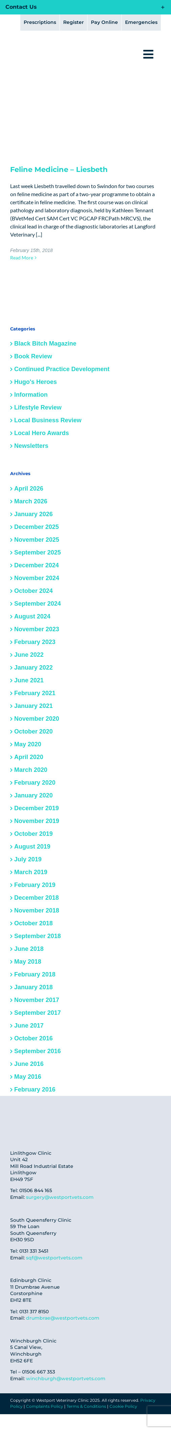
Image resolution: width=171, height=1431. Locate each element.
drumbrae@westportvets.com (62, 1318)
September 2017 (37, 1012)
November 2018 (36, 910)
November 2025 (36, 539)
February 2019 (34, 885)
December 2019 (36, 808)
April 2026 (28, 488)
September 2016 (37, 1051)
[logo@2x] (46, 46)
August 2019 (32, 846)
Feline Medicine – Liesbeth (59, 169)
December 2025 (36, 527)
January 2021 (33, 706)
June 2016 (29, 1064)
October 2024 (33, 590)
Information (31, 395)
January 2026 (33, 514)
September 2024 (37, 603)
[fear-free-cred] (23, 1116)
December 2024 (36, 565)
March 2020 (30, 769)
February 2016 (34, 1089)
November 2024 (36, 578)
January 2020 (33, 795)
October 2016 (33, 1038)
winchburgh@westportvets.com (65, 1378)
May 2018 (27, 961)
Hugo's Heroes (35, 382)
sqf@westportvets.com (54, 1258)
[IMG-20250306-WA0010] (103, 1119)
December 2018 (36, 897)
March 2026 (30, 501)
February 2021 (34, 693)
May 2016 (27, 1076)
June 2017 (29, 1025)
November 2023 (36, 629)
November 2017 (36, 1000)
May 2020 (27, 744)
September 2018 (37, 936)
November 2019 (36, 821)
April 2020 (28, 757)
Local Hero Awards (41, 433)
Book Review (33, 356)
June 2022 (29, 654)
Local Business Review (47, 420)
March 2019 (30, 872)
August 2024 (32, 616)
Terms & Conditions (86, 1406)
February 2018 (34, 974)
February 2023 (34, 642)
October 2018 (33, 923)
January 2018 (33, 987)
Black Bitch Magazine (45, 344)
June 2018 (29, 948)
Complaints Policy (44, 1406)
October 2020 (33, 731)
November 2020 (36, 718)
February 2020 (34, 782)
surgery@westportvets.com (60, 1197)
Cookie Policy (123, 1406)
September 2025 (37, 552)
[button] (85, 7)
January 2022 (33, 667)
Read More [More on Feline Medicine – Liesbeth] (21, 257)
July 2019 (28, 859)
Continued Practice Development (61, 369)
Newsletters (31, 446)
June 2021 (29, 680)
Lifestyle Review (38, 407)
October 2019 (33, 833)
